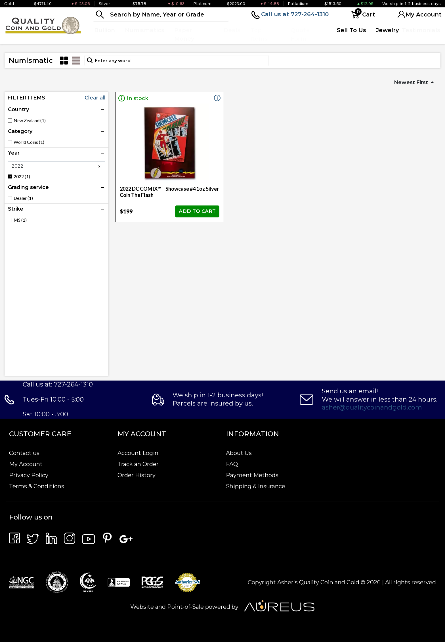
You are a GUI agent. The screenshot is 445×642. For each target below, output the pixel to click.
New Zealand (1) (30, 120)
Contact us (24, 453)
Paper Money (184, 34)
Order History (136, 475)
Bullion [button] (104, 30)
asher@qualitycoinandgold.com (372, 407)
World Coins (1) (29, 142)
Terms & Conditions (36, 486)
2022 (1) (22, 176)
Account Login (137, 453)
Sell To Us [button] (351, 30)
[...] (161, 14)
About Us (239, 453)
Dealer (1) (23, 198)
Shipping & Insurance (255, 486)
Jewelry (387, 30)
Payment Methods (252, 475)
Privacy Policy (28, 475)
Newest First (411, 82)
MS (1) (20, 220)
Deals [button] (232, 30)
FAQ (232, 464)
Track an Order (138, 464)
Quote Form (300, 34)
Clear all (95, 97)
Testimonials (421, 30)
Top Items (259, 34)
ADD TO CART (197, 211)
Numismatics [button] (144, 30)
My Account (26, 464)
